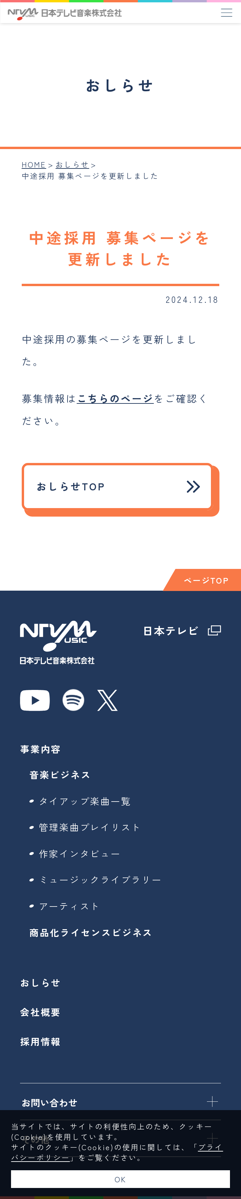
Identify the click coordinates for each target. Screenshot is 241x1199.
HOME (34, 164)
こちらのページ (115, 398)
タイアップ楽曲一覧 (85, 801)
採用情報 (40, 1041)
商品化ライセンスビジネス (91, 932)
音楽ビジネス (60, 774)
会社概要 (40, 1011)
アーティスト (70, 906)
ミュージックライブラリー (100, 879)
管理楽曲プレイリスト (90, 827)
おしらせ (72, 164)
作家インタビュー (80, 853)
